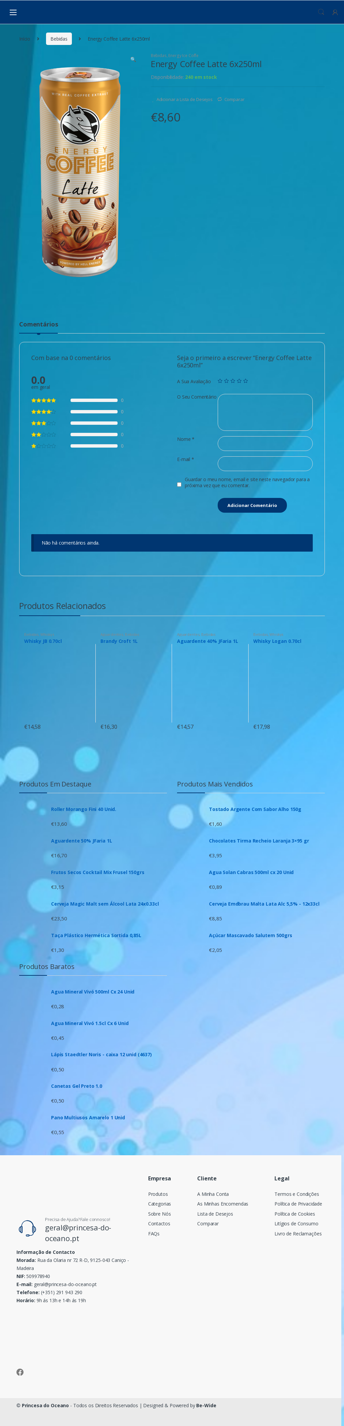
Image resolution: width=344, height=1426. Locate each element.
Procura (321, 12)
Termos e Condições (296, 1194)
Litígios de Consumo (296, 1223)
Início (24, 39)
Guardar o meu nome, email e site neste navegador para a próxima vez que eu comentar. (247, 482)
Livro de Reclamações (297, 1233)
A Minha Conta (213, 1194)
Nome (186, 439)
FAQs (154, 1233)
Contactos (159, 1223)
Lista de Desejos (215, 1214)
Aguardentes (111, 634)
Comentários (38, 324)
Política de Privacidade (298, 1204)
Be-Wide (206, 1405)
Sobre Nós (159, 1214)
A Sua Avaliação (194, 381)
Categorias (159, 1204)
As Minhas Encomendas (222, 1204)
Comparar (234, 99)
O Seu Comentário (197, 397)
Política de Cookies (294, 1214)
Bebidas (59, 39)
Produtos (158, 1194)
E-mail (185, 459)
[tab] (38, 327)
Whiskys (47, 634)
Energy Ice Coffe (183, 55)
